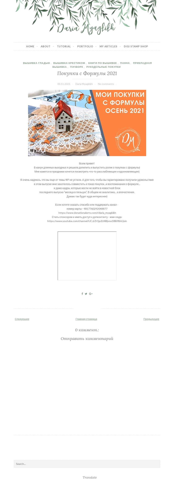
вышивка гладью (36, 62)
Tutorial (64, 46)
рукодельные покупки (103, 66)
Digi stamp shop (136, 46)
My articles (108, 46)
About (46, 46)
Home (30, 46)
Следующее (22, 318)
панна (125, 62)
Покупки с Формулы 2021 (87, 73)
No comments (106, 83)
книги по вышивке (102, 62)
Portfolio (85, 46)
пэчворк (76, 66)
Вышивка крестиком (69, 62)
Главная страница (86, 318)
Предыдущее (151, 318)
